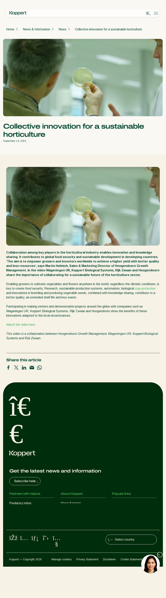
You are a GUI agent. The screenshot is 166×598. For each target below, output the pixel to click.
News (62, 29)
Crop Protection (20, 541)
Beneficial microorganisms (27, 534)
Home (10, 29)
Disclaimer (109, 590)
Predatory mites (20, 503)
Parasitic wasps (20, 518)
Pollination (16, 549)
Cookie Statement (131, 590)
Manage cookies (62, 590)
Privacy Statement (87, 590)
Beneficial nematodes (24, 526)
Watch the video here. (21, 324)
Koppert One (120, 511)
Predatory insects (21, 511)
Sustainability (69, 518)
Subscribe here (26, 481)
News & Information (36, 29)
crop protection (145, 288)
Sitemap (152, 590)
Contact (65, 526)
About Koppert (70, 503)
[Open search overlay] (148, 13)
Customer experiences (127, 503)
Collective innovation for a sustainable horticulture (108, 29)
